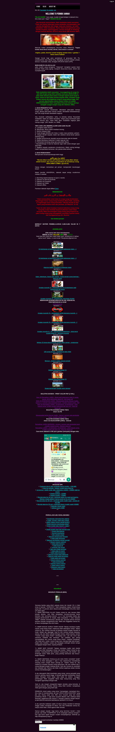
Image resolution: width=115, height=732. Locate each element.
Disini (57, 188)
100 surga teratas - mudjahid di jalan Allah (57, 352)
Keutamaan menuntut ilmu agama (58, 519)
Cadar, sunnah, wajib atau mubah (58, 520)
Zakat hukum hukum (58, 565)
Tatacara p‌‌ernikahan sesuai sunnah (58, 540)
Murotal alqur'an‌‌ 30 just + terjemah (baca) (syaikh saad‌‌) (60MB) (58, 504)
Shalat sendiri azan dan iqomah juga (58, 529)
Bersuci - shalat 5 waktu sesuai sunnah (57, 361)
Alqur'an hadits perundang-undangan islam (57, 267)
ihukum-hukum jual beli (58, 560)
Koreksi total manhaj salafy (57, 527)
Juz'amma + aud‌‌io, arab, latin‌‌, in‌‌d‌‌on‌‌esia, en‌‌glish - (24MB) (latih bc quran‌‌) (58, 491)
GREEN (70, 234)
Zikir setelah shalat (58, 535)
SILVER (50, 234)
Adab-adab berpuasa (58, 538)
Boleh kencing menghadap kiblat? (58, 524)
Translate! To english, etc (48, 10)
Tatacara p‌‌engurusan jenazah (58, 536)
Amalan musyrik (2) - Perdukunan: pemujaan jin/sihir (57, 298)
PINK (65, 234)
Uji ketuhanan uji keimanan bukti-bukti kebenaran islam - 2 (57, 258)
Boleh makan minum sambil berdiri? (58, 522)
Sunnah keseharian (58, 533)
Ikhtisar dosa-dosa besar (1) (57, 370)
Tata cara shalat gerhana (58, 549)
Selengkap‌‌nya (57, 304)
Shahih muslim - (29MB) (58, 495)
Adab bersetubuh (58, 569)
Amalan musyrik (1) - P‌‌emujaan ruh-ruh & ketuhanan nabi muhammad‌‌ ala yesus (57, 288)
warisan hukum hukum (58, 563)
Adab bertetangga (58, 562)
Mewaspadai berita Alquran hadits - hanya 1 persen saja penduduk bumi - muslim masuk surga (57, 416)
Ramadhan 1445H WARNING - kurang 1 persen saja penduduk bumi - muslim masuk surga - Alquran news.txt (57, 425)
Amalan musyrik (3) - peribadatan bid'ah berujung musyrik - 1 (57, 313)
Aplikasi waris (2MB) (58, 508)
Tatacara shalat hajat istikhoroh (58, 554)
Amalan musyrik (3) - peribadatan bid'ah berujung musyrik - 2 (57, 322)
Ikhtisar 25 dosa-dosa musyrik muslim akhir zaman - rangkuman (57, 342)
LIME (62, 234)
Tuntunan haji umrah (58, 547)
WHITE (45, 234)
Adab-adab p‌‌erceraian (58, 558)
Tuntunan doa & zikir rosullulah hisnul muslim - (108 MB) (58, 486)
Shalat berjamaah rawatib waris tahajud (57, 388)
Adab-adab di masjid (58, 551)
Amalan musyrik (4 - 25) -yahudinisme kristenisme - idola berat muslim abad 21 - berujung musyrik (57, 332)
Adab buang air (58, 545)
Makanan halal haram (58, 567)
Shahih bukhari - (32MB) (58, 493)
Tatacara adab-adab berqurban (58, 556)
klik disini (57, 483)
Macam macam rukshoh (58, 542)
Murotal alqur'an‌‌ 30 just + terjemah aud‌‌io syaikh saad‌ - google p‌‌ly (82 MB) (58, 501)
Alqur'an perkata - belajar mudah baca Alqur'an (58, 488)
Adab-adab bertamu (58, 544)
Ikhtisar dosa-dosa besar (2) (57, 379)
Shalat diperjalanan (58, 531)
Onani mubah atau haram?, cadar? (58, 526)
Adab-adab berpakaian (58, 553)
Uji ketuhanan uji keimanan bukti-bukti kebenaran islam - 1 (57, 249)
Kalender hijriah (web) (58, 506)
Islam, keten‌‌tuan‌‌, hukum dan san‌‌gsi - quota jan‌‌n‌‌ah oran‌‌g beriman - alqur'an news (57, 277)
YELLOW (56, 234)
